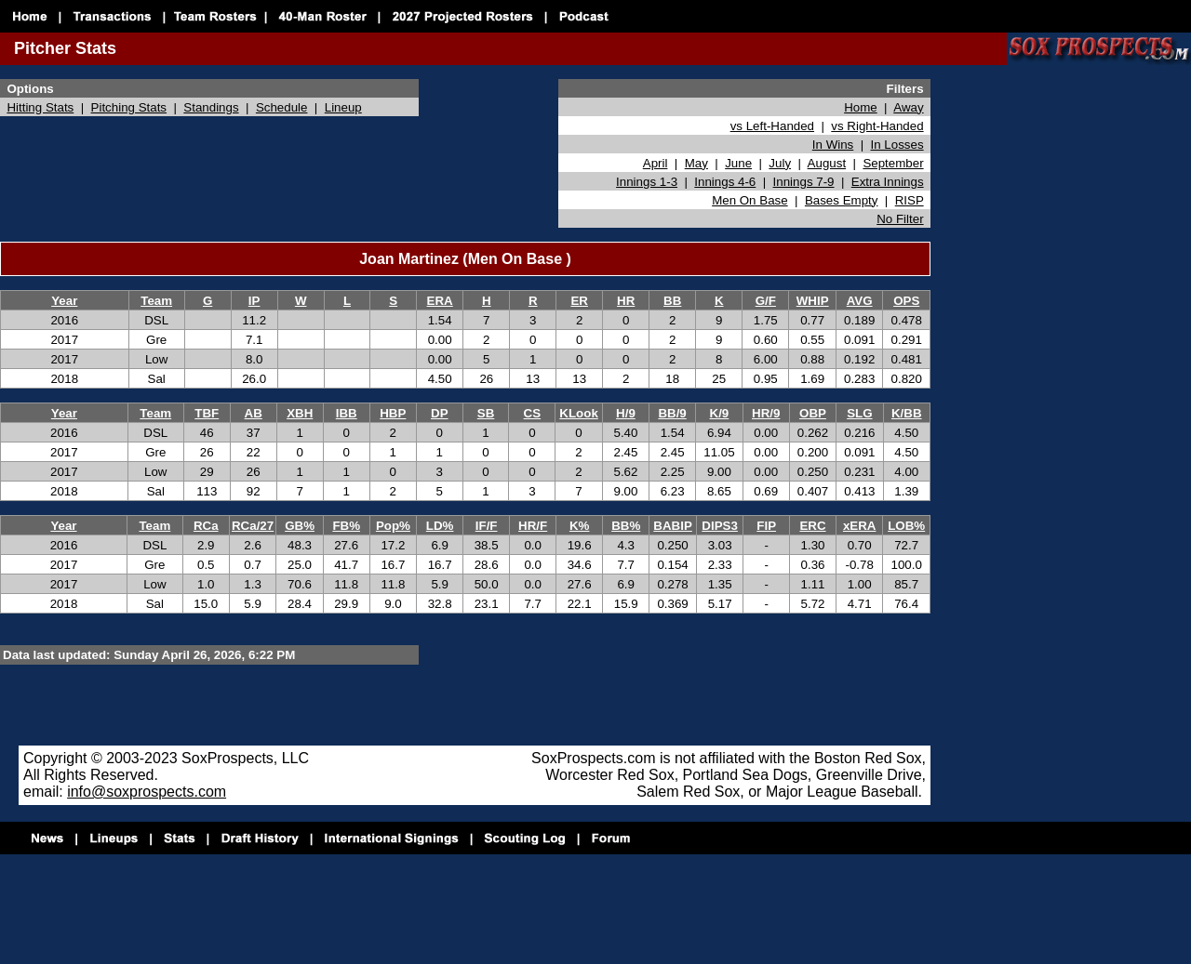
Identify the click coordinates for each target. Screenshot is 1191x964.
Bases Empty (841, 200)
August (827, 163)
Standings (210, 107)
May (696, 163)
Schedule (282, 107)
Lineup (343, 107)
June (738, 163)
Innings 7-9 (804, 182)
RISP (909, 200)
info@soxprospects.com (146, 791)
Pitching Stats (129, 107)
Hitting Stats (40, 107)
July (780, 163)
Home (860, 107)
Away (908, 107)
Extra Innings (887, 182)
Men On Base (750, 200)
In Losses (897, 145)
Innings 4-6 (725, 182)
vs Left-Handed (772, 126)
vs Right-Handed (877, 126)
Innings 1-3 (646, 182)
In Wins (832, 145)
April (655, 163)
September (893, 163)
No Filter (900, 219)
